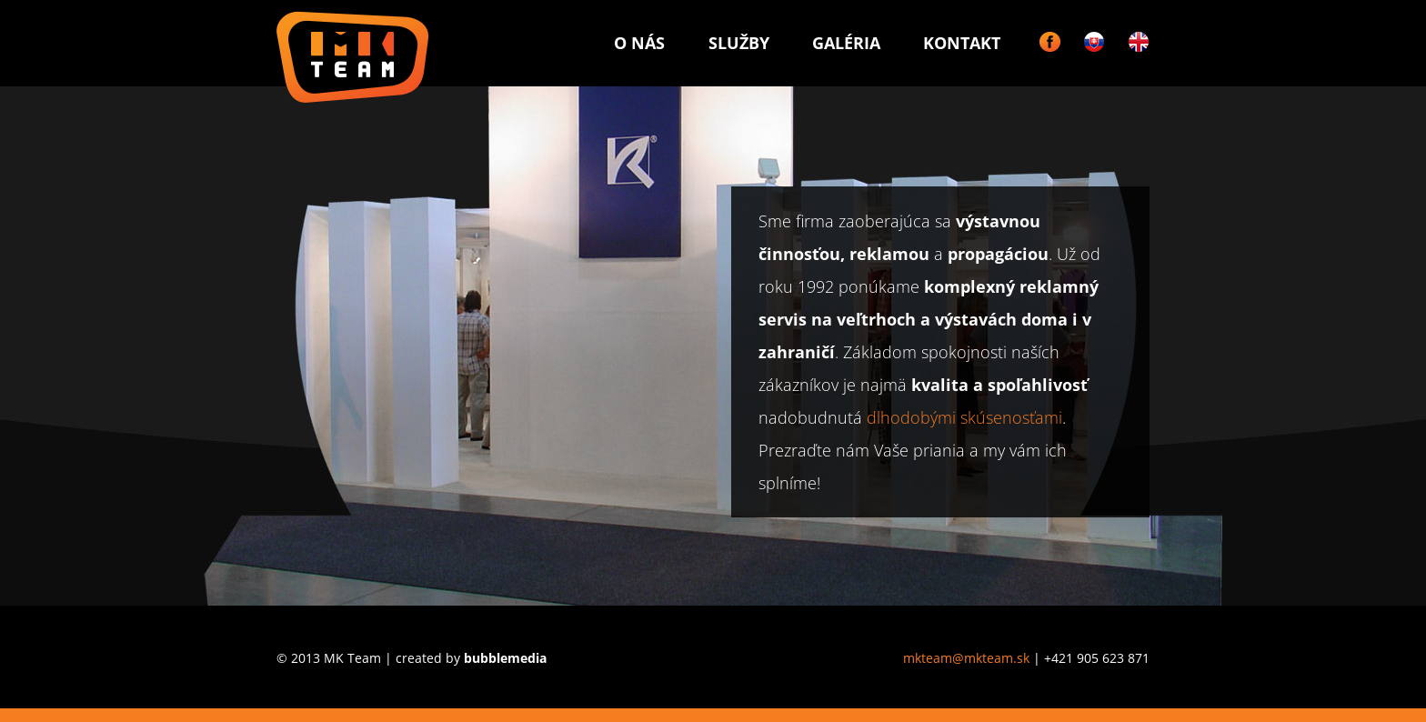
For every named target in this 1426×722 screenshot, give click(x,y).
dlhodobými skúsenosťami (964, 417)
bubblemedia (505, 658)
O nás (639, 43)
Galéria (846, 43)
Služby (738, 43)
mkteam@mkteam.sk (966, 658)
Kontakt (961, 43)
